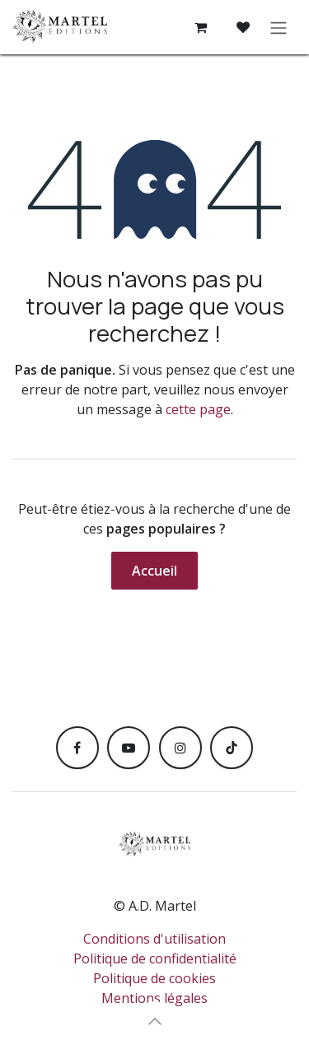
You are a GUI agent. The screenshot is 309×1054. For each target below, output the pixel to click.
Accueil (154, 571)
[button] (155, 1021)
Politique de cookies (154, 978)
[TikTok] (231, 747)
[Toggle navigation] (278, 27)
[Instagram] (180, 747)
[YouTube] (128, 747)
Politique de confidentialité (154, 958)
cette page (198, 409)
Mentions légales (154, 998)
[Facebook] (77, 747)
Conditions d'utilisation (154, 939)
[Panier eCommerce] (200, 27)
